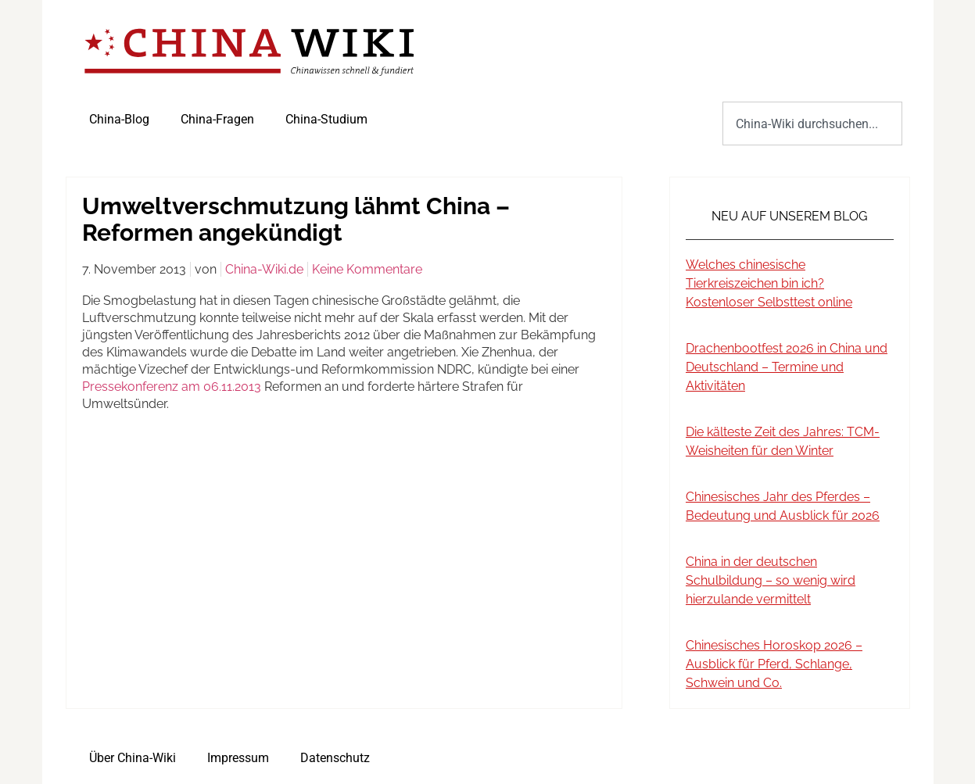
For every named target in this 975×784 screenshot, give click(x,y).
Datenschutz (335, 757)
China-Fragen (217, 119)
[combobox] (812, 123)
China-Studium (326, 119)
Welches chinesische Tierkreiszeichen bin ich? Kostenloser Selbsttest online (769, 283)
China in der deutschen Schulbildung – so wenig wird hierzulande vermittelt (770, 580)
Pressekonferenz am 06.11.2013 (171, 386)
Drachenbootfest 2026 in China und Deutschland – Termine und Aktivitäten (786, 367)
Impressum (238, 757)
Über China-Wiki (132, 757)
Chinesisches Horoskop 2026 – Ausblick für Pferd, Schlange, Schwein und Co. (774, 664)
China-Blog (119, 119)
